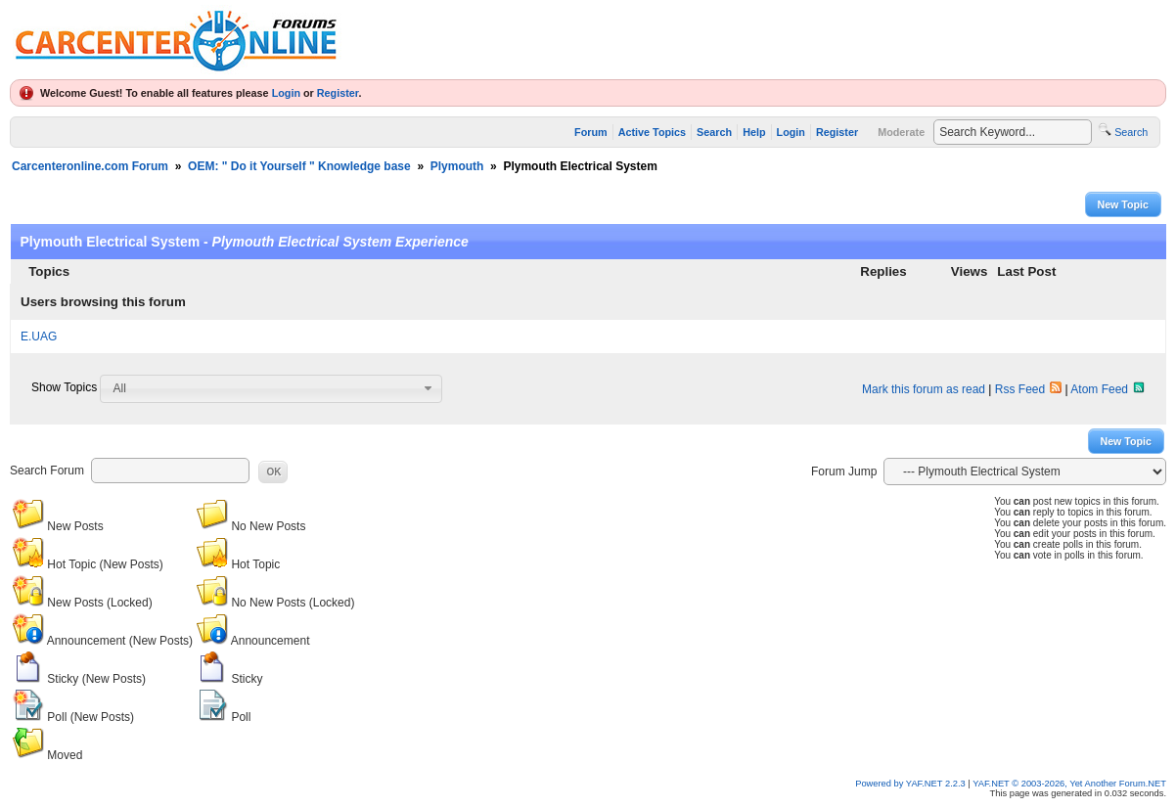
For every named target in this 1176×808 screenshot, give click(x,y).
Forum (591, 132)
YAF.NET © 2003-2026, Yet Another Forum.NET (1069, 783)
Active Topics (652, 132)
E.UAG (39, 336)
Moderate (901, 132)
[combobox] (271, 388)
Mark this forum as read (923, 389)
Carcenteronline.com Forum (90, 166)
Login (286, 93)
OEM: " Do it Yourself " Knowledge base (299, 166)
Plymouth (457, 166)
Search (714, 132)
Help (754, 132)
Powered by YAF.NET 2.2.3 (911, 783)
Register (338, 93)
